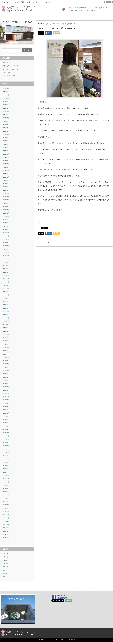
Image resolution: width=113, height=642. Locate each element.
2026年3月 (6, 91)
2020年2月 (6, 331)
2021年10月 (6, 265)
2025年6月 (6, 121)
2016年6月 (6, 475)
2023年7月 (6, 196)
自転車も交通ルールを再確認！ (11, 66)
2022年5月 (6, 242)
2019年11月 (6, 341)
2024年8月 (6, 154)
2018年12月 (6, 377)
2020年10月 (6, 305)
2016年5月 (6, 478)
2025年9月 (6, 111)
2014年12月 (6, 534)
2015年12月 (6, 495)
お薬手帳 (5, 62)
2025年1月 (6, 137)
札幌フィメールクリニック (76, 24)
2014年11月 (6, 537)
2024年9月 (6, 150)
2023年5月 (6, 203)
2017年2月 (6, 449)
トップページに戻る (45, 243)
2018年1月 (6, 413)
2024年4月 (6, 167)
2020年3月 (6, 327)
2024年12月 (6, 141)
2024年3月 (6, 170)
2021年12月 (6, 259)
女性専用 (64, 24)
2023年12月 (6, 180)
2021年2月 (6, 291)
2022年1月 (6, 255)
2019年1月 (6, 373)
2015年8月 (6, 508)
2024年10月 (6, 147)
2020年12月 (6, 298)
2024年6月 (6, 160)
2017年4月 (6, 442)
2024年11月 (6, 144)
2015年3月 (6, 524)
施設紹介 (7, 16)
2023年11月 (6, 183)
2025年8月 (6, 114)
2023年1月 (6, 216)
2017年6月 (6, 436)
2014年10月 (6, 541)
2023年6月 (6, 200)
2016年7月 (6, 472)
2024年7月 (6, 157)
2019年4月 (6, 364)
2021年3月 (6, 288)
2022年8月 (6, 232)
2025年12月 (6, 101)
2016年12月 (6, 455)
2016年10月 (6, 462)
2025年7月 (6, 118)
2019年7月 (6, 354)
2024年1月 (6, 177)
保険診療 (5, 566)
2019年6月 (6, 357)
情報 (4, 570)
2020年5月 (6, 321)
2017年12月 (6, 416)
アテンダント (57, 24)
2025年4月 (6, 127)
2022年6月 (6, 239)
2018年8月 (6, 390)
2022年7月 (6, 236)
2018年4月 (6, 403)
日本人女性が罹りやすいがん (11, 69)
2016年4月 (6, 482)
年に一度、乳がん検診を (10, 75)
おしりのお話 (6, 553)
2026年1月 (6, 98)
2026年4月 (6, 88)
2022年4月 (6, 246)
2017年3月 (6, 446)
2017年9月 (6, 426)
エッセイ (5, 563)
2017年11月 (6, 419)
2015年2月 (6, 528)
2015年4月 (6, 521)
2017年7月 (6, 432)
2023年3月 (6, 210)
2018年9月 (6, 387)
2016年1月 (6, 492)
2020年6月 (6, 318)
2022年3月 (6, 249)
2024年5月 (6, 164)
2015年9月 (6, 505)
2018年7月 (6, 393)
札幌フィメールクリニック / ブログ (55, 639)
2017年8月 (6, 429)
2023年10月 (6, 187)
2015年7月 (6, 511)
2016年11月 (6, 459)
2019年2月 (6, 370)
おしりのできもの (8, 72)
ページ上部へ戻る (111, 585)
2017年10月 (6, 423)
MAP (40, 16)
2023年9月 (6, 190)
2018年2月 (6, 409)
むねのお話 (6, 560)
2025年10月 (6, 108)
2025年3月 (6, 131)
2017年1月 (6, 452)
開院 (4, 576)
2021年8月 (6, 272)
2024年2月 (6, 173)
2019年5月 (6, 360)
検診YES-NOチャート (28, 16)
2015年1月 (6, 531)
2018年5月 (6, 400)
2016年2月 (6, 488)
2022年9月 (6, 229)
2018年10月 (6, 383)
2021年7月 (6, 275)
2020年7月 (6, 314)
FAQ (36, 16)
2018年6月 (6, 396)
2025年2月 (6, 134)
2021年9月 (6, 269)
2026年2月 (6, 95)
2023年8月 (6, 193)
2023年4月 (6, 206)
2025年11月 (6, 105)
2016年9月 (6, 465)
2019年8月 (6, 350)
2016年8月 (6, 469)
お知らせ (48, 24)
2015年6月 (6, 514)
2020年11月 (6, 301)
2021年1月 (6, 295)
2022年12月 (6, 219)
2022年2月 (6, 252)
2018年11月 (6, 380)
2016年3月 (6, 485)
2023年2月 (6, 213)
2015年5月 (6, 518)
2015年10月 (6, 501)
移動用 (5, 573)
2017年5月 (6, 439)
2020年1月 (6, 334)
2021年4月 (6, 285)
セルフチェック (15, 16)
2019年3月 (6, 367)
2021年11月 (6, 262)
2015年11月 (6, 498)
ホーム (2, 16)
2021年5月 (6, 282)
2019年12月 (6, 337)
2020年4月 (6, 324)
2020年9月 (6, 308)
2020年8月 (6, 311)
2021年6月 (6, 278)
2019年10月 (6, 344)
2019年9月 (6, 347)
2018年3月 (6, 406)
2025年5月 (6, 124)
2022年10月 (6, 226)
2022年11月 (6, 223)
